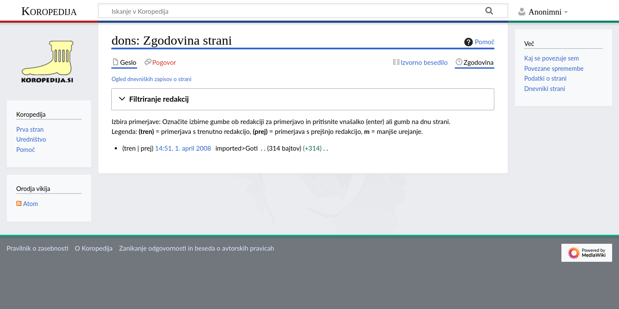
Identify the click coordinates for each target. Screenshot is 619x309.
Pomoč (478, 42)
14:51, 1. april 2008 (183, 148)
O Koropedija (94, 248)
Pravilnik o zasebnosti (37, 248)
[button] (303, 99)
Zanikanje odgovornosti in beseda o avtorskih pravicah (196, 248)
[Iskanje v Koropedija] (303, 11)
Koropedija (49, 11)
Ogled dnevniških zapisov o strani (151, 79)
